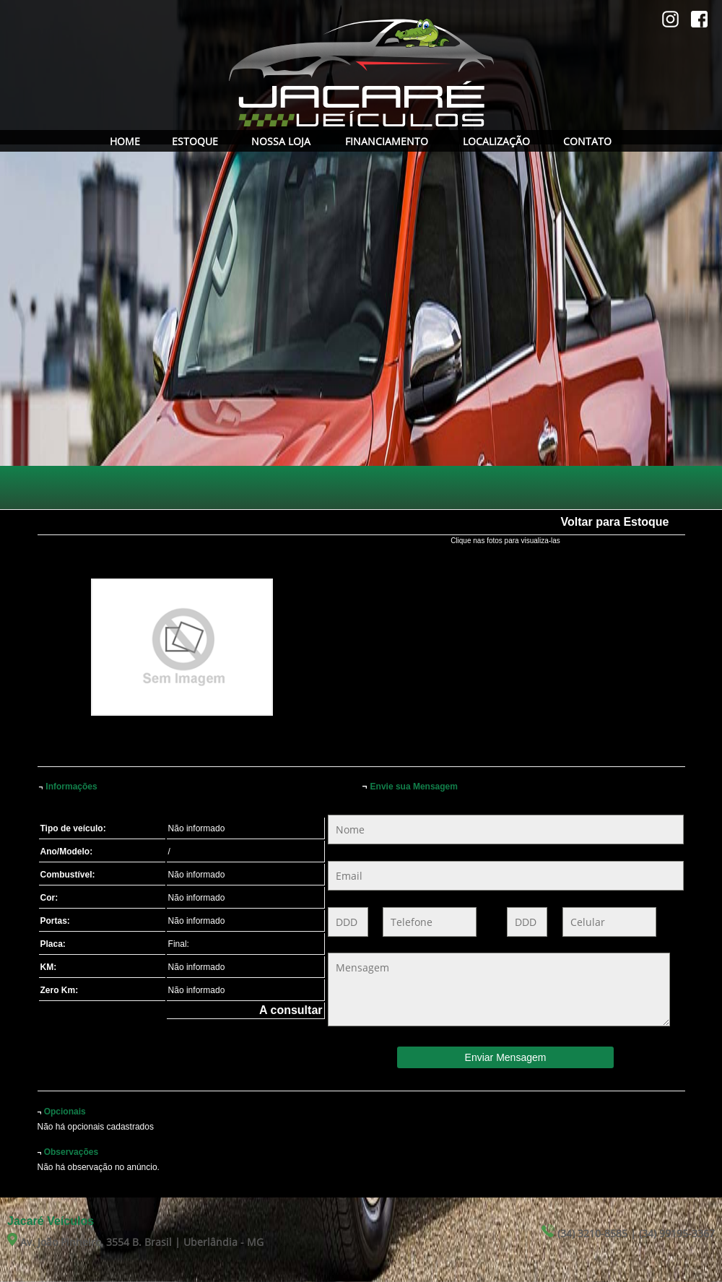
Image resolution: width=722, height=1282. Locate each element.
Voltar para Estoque (615, 522)
